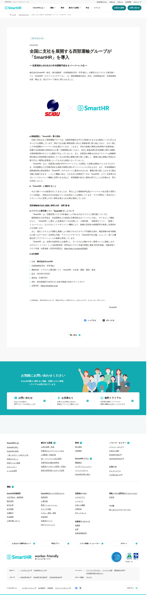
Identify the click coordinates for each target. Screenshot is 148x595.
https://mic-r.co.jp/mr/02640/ (75, 249)
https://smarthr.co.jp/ (49, 286)
